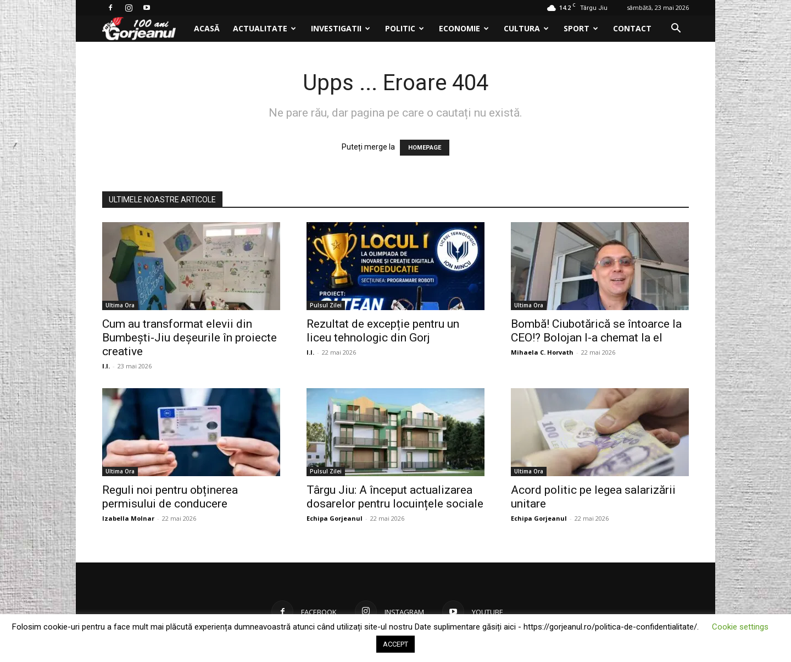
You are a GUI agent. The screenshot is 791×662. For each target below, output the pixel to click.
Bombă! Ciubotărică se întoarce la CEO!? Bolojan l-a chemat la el (596, 330)
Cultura (526, 28)
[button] (675, 29)
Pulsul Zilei (326, 305)
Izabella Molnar (128, 518)
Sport (581, 28)
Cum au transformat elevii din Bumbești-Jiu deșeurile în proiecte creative (189, 337)
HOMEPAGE (424, 147)
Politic (404, 28)
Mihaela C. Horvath (542, 352)
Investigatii (340, 28)
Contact (632, 28)
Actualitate (264, 28)
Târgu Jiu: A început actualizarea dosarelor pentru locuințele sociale (395, 496)
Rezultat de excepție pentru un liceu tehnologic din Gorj (383, 330)
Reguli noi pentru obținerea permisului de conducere (170, 496)
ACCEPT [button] (395, 644)
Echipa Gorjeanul (335, 518)
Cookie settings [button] (740, 627)
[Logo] (144, 28)
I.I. (106, 366)
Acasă (207, 28)
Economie (464, 28)
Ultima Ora (120, 305)
